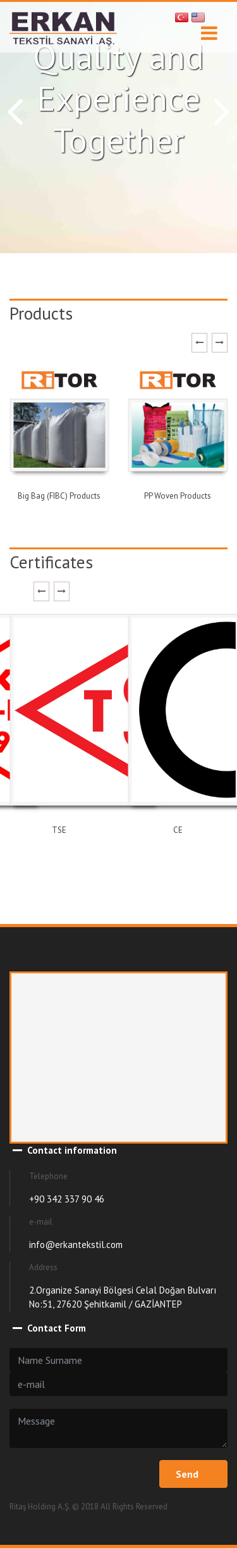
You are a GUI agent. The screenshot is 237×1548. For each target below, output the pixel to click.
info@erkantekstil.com (76, 1245)
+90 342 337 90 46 (66, 1199)
